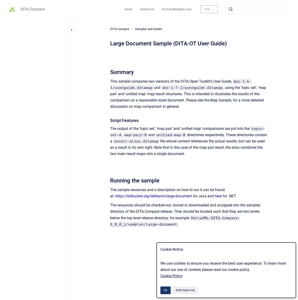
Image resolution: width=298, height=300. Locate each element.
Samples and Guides (148, 29)
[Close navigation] (71, 30)
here (218, 196)
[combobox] (258, 9)
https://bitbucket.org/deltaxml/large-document (153, 196)
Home (128, 9)
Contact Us (147, 9)
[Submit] (230, 9)
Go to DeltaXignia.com (176, 9)
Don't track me (185, 290)
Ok (165, 290)
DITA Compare (32, 9)
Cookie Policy (171, 276)
